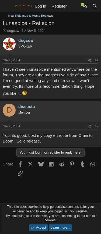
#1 (96, 60)
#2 (96, 126)
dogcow (13, 31)
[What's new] (74, 6)
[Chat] (84, 6)
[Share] (89, 60)
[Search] (94, 6)
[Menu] (7, 6)
